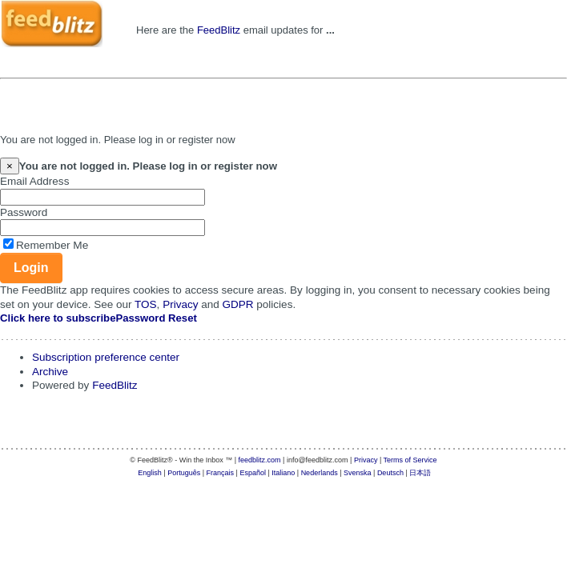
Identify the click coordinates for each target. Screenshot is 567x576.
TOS (146, 304)
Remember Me (52, 245)
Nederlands (319, 473)
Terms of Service (410, 460)
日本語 (420, 473)
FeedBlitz (218, 30)
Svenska (358, 473)
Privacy (180, 304)
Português (183, 473)
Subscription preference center (105, 357)
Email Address (34, 181)
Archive (50, 372)
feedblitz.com (260, 460)
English (150, 473)
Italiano (283, 473)
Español (252, 473)
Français (221, 473)
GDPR (238, 304)
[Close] (9, 166)
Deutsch (390, 473)
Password (23, 212)
